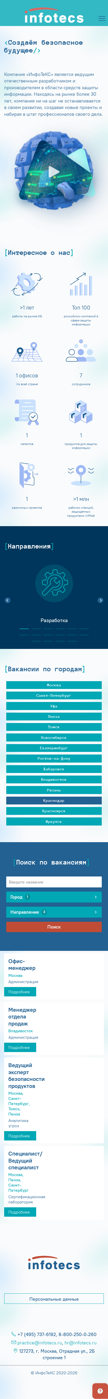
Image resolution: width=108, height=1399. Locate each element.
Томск (54, 727)
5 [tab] (70, 628)
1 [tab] (22, 628)
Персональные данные (54, 1299)
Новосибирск (54, 737)
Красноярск (54, 811)
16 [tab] (70, 641)
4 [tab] (58, 628)
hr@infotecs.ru (81, 1343)
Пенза (54, 716)
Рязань (54, 790)
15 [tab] (58, 641)
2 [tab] (34, 628)
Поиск (54, 927)
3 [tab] (46, 628)
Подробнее (19, 991)
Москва (54, 685)
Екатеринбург (54, 748)
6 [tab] (82, 628)
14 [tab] (46, 641)
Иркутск (54, 821)
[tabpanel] (54, 597)
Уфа (54, 706)
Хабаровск (54, 769)
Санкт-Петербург (54, 695)
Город (20, 897)
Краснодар (54, 800)
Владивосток (54, 779)
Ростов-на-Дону (54, 758)
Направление (28, 912)
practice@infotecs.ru (39, 1343)
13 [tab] (34, 641)
